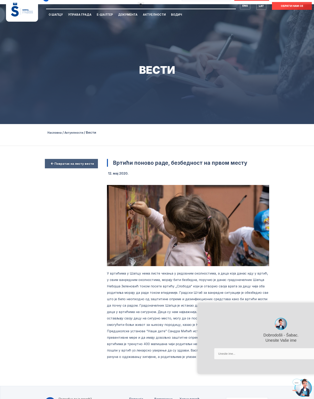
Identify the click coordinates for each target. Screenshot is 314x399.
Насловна (55, 132)
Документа (128, 14)
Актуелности (154, 14)
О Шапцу (56, 14)
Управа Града (80, 14)
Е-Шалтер (105, 14)
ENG (245, 5)
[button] (141, 5)
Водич (176, 14)
